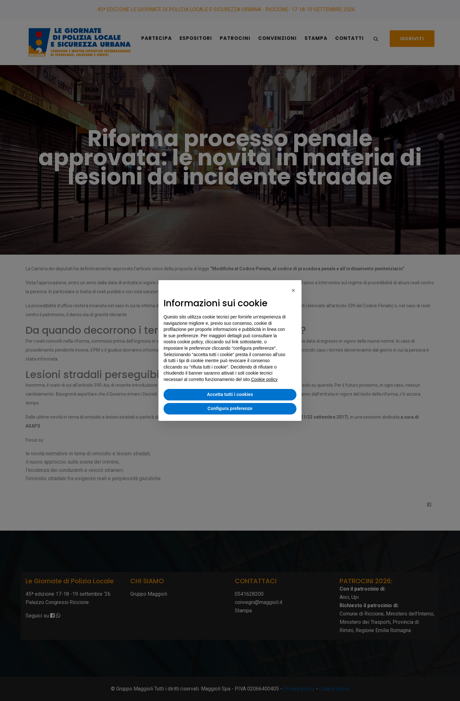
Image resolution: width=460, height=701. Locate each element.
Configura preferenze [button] (230, 408)
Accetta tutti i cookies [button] (230, 394)
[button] (293, 290)
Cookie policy (264, 379)
